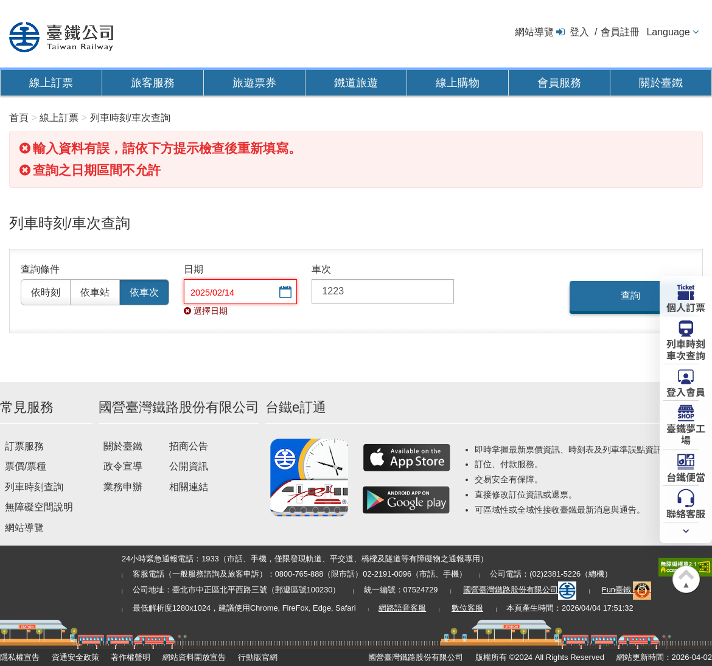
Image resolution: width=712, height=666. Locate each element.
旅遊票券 (254, 83)
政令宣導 (122, 466)
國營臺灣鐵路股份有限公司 (519, 589)
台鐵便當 (685, 476)
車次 (321, 269)
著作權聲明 (130, 657)
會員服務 (559, 83)
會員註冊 (620, 32)
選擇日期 (284, 293)
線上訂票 (51, 83)
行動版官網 (257, 657)
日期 (193, 269)
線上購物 (458, 83)
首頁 (19, 118)
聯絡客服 (685, 512)
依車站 (95, 292)
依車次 (144, 292)
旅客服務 (153, 83)
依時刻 (45, 292)
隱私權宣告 (20, 657)
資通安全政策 (75, 657)
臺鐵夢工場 (685, 433)
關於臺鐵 (661, 83)
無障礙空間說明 (39, 507)
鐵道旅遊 (356, 83)
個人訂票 (685, 306)
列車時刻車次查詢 (685, 348)
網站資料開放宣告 (194, 657)
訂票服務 (24, 446)
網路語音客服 (402, 607)
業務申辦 (122, 487)
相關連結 (188, 487)
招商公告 (188, 446)
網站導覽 (534, 32)
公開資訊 (188, 466)
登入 (579, 32)
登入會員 (685, 391)
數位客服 (467, 607)
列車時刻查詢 (34, 487)
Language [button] (667, 32)
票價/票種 (25, 466)
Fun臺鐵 (627, 589)
